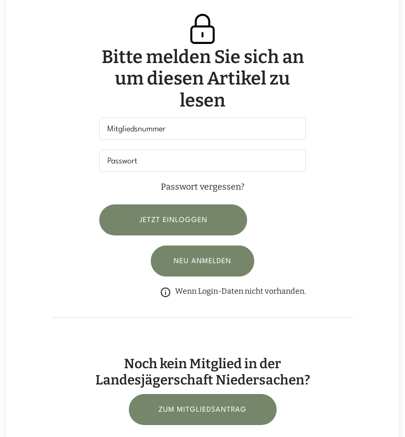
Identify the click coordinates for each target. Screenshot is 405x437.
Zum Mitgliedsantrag (202, 410)
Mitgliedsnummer (136, 129)
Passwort (122, 161)
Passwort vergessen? (203, 186)
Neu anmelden (202, 261)
